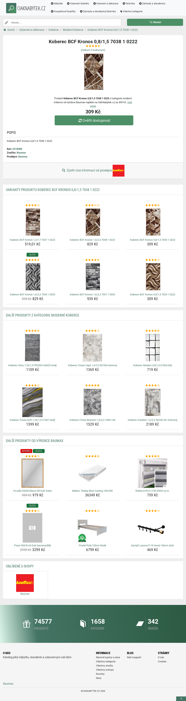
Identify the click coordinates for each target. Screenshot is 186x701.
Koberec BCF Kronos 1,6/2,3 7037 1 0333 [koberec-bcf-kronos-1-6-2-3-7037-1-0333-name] (92, 294)
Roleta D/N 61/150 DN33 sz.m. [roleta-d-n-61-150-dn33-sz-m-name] (152, 490)
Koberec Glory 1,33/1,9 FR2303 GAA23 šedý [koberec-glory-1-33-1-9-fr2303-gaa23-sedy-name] (32, 365)
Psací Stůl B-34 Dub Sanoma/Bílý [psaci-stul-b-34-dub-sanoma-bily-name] (32, 545)
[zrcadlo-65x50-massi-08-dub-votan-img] (32, 473)
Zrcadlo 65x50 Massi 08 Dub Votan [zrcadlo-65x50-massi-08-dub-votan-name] (32, 490)
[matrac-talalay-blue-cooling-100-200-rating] (92, 456)
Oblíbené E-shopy (20, 566)
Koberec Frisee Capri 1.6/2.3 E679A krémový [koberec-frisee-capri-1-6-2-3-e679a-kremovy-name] (92, 365)
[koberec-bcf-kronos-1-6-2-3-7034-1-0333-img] (32, 277)
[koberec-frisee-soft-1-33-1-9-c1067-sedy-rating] (32, 385)
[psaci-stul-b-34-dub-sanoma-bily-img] (32, 528)
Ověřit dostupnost (94, 120)
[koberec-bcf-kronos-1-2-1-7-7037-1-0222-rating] (32, 205)
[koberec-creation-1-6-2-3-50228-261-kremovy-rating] (152, 385)
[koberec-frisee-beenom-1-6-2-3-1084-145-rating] (92, 385)
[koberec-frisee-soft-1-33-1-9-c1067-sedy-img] (32, 402)
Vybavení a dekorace (105, 3)
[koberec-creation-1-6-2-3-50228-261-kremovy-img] (152, 402)
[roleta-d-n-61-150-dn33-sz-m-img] (152, 473)
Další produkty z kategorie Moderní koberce (42, 315)
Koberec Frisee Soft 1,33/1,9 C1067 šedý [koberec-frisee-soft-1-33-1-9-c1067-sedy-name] (32, 419)
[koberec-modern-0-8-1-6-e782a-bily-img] (152, 347)
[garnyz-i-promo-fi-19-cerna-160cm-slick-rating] (152, 511)
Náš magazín (134, 657)
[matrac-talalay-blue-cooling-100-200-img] (92, 473)
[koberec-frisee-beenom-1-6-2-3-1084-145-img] (92, 402)
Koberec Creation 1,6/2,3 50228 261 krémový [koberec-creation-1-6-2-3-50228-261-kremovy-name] (152, 419)
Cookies (162, 661)
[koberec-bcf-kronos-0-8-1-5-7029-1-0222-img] (152, 277)
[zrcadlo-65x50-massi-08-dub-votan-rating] (32, 456)
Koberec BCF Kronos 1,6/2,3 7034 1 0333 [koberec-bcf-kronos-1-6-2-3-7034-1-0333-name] (32, 294)
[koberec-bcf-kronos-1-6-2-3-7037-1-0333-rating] (92, 260)
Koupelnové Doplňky (63, 11)
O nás (161, 657)
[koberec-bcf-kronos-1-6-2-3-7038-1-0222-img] (92, 222)
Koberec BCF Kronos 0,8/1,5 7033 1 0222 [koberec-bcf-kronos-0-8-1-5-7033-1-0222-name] (152, 239)
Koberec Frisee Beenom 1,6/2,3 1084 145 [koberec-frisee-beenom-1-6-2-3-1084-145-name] (92, 419)
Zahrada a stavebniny (152, 3)
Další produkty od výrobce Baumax (34, 441)
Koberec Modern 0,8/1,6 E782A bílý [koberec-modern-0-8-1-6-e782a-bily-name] (152, 365)
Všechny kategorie (131, 11)
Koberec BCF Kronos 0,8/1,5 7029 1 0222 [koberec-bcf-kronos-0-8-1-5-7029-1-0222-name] (152, 294)
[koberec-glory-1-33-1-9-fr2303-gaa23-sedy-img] (32, 347)
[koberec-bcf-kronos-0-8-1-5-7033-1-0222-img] (152, 222)
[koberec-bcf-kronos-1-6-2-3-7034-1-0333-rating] (32, 260)
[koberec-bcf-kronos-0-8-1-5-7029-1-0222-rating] (152, 260)
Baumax (21, 152)
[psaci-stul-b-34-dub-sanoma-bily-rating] (32, 511)
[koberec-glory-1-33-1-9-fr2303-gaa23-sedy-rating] (32, 331)
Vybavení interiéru (78, 3)
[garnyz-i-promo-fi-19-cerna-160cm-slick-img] (152, 528)
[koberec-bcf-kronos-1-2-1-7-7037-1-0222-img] (32, 222)
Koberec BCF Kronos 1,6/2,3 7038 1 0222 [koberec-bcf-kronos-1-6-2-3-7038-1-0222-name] (92, 239)
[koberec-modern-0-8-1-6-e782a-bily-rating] (152, 331)
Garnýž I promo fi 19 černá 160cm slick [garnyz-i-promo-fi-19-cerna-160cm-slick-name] (152, 545)
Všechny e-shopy (105, 669)
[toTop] (181, 698)
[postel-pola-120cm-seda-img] (92, 528)
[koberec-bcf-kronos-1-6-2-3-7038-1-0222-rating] (92, 205)
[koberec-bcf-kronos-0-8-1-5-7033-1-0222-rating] (152, 205)
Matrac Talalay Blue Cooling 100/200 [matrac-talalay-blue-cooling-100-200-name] (92, 490)
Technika (128, 3)
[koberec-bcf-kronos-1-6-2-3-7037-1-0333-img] (92, 277)
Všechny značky (104, 665)
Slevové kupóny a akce (108, 657)
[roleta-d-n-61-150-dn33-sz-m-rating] (152, 456)
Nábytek (57, 3)
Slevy (98, 678)
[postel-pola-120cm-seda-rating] (92, 511)
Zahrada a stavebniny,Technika (98, 11)
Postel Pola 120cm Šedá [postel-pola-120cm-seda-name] (92, 545)
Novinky (100, 674)
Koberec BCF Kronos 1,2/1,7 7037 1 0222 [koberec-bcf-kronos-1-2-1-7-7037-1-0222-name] (32, 239)
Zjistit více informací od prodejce (93, 171)
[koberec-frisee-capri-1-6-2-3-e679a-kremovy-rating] (92, 331)
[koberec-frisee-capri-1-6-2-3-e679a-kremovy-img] (92, 347)
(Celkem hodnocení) (93, 50)
